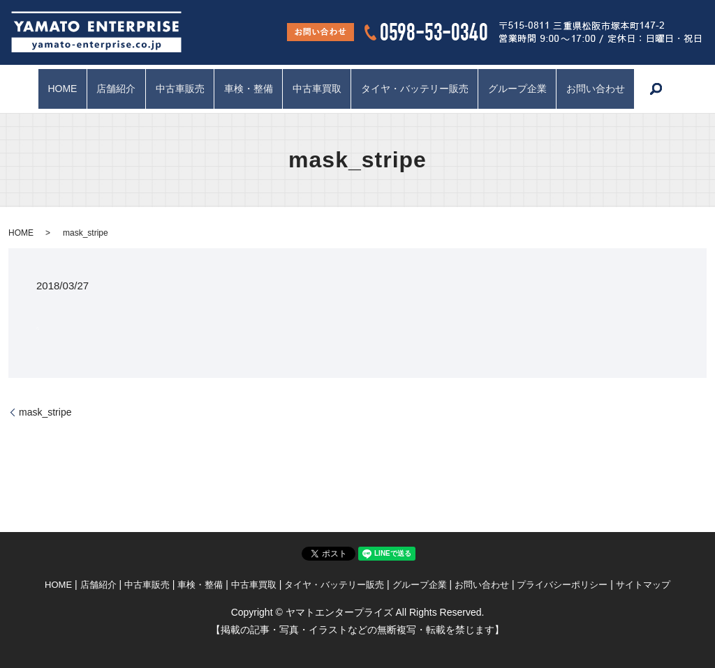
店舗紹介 (111, 88)
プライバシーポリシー (562, 584)
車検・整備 (247, 88)
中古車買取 (317, 88)
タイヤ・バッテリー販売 (417, 88)
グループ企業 (521, 88)
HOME (56, 88)
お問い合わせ (602, 88)
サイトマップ (643, 584)
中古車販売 (177, 88)
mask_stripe (45, 412)
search (663, 89)
